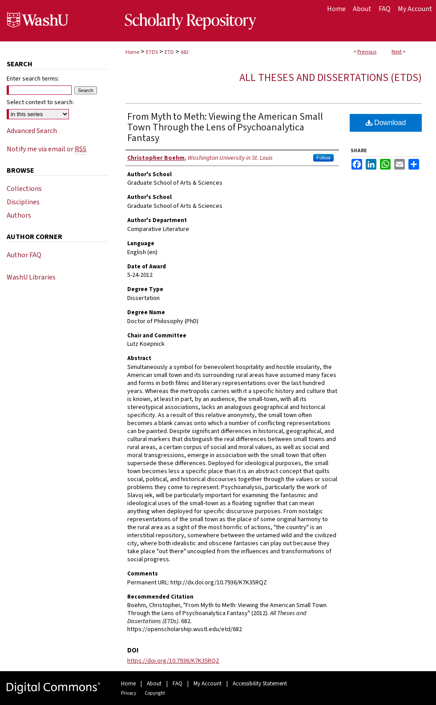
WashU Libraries (31, 277)
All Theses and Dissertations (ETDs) (330, 77)
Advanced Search (32, 131)
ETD (169, 52)
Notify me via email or (46, 149)
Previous (366, 52)
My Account (208, 684)
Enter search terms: (33, 78)
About (154, 684)
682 (185, 52)
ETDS (152, 52)
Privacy (128, 693)
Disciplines (23, 202)
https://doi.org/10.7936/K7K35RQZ (173, 660)
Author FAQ (24, 255)
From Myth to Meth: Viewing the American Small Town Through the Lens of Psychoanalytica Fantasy (225, 127)
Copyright (155, 693)
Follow (323, 157)
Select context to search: (40, 102)
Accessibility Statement (260, 684)
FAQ (177, 684)
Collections (24, 189)
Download (386, 122)
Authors (19, 215)
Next (397, 52)
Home (132, 52)
